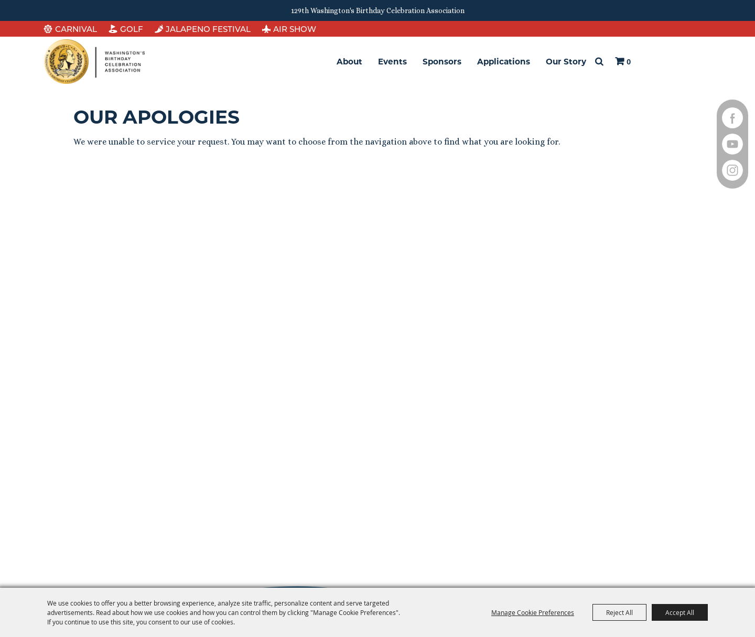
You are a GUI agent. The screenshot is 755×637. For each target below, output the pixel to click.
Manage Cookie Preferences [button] (532, 612)
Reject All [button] (619, 612)
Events (392, 61)
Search (599, 62)
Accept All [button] (679, 612)
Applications (503, 61)
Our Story (566, 61)
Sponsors (442, 61)
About (349, 61)
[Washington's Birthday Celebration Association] (95, 61)
